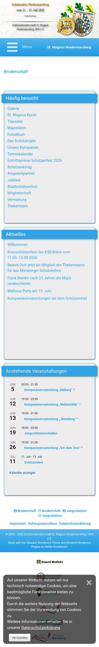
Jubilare (14, 180)
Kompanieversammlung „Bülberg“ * (49, 390)
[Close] (90, 583)
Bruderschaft (25, 511)
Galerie (13, 108)
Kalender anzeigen (22, 473)
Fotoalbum (16, 134)
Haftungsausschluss (42, 523)
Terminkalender (20, 154)
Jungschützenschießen (41, 433)
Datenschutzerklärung (75, 523)
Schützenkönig (19, 167)
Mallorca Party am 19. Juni (29, 291)
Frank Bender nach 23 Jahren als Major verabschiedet (39, 281)
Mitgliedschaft (19, 193)
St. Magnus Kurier (22, 115)
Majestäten (16, 128)
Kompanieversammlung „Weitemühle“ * (52, 404)
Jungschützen (75, 511)
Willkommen (17, 244)
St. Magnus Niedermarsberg (69, 47)
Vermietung (16, 199)
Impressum (18, 523)
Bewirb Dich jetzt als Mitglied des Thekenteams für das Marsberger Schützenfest (46, 268)
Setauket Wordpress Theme (43, 543)
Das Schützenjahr (21, 141)
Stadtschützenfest (22, 187)
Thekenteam (17, 206)
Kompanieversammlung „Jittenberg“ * (51, 419)
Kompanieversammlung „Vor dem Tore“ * (53, 448)
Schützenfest (33, 462)
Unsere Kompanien (23, 147)
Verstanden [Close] (20, 638)
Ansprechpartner (21, 173)
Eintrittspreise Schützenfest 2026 (34, 160)
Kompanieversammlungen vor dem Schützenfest (47, 298)
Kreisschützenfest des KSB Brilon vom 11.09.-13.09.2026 (38, 255)
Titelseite (14, 121)
